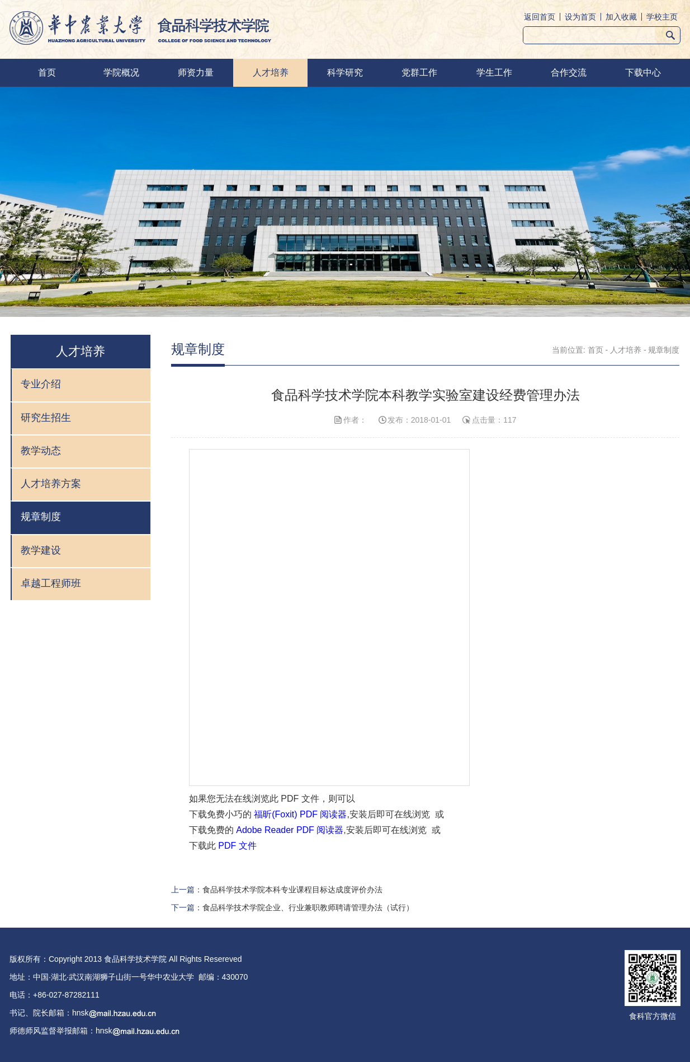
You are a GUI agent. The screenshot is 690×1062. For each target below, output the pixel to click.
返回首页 (539, 16)
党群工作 (419, 72)
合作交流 (569, 72)
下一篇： (292, 907)
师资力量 (196, 72)
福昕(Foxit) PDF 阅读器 (300, 814)
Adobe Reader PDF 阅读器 (289, 830)
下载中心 (643, 72)
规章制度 (663, 349)
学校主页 (662, 16)
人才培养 (271, 72)
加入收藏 (621, 16)
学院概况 (121, 72)
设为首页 (580, 16)
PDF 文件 (237, 845)
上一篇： (276, 889)
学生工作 (494, 72)
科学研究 (345, 72)
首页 (47, 72)
